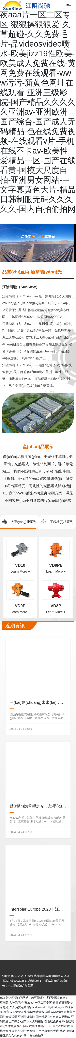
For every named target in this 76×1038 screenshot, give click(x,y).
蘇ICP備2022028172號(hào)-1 (21, 980)
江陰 (31, 985)
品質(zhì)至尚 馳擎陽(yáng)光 (32, 271)
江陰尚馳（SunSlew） (20, 287)
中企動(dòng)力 (17, 985)
